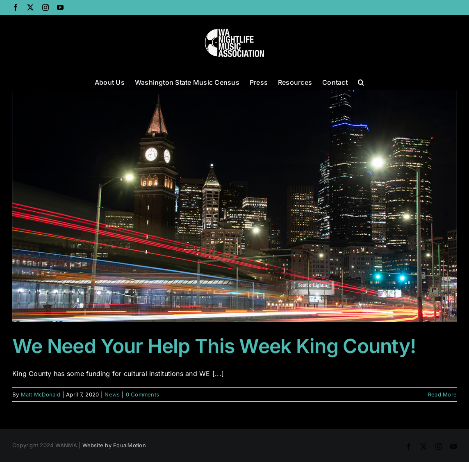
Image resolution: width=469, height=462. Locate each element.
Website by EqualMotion (114, 445)
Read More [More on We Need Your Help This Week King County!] (442, 394)
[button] (361, 81)
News (112, 394)
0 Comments (142, 394)
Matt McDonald (40, 394)
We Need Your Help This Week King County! (214, 346)
